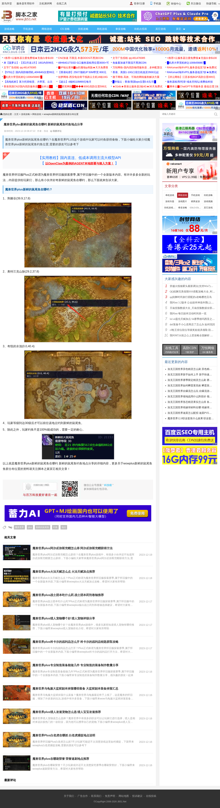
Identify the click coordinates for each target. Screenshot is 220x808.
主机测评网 (45, 3)
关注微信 (196, 3)
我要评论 (56, 131)
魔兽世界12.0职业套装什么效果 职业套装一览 (193, 418)
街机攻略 (83, 28)
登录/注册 (139, 3)
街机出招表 (140, 28)
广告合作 (83, 795)
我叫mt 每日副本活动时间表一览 (188, 313)
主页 (16, 114)
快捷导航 (213, 3)
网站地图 (124, 795)
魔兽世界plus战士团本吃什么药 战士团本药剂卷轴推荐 (68, 595)
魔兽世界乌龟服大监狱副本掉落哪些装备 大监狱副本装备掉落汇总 (75, 688)
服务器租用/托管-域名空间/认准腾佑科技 (190, 81)
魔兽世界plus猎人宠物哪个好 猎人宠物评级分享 (63, 618)
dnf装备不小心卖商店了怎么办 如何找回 (192, 324)
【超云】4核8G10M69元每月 (74, 81)
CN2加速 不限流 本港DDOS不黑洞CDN (80, 57)
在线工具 (61, 3)
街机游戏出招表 (169, 207)
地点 (64, 527)
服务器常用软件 (25, 3)
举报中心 (176, 3)
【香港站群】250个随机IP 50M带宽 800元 (82, 72)
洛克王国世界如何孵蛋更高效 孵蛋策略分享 (192, 385)
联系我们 (96, 795)
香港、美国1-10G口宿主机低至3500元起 (136, 72)
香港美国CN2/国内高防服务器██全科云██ (28, 86)
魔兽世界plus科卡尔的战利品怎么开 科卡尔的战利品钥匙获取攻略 (75, 641)
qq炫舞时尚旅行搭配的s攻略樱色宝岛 (191, 297)
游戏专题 (169, 201)
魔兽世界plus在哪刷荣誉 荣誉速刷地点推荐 (60, 758)
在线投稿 (151, 795)
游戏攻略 (9, 28)
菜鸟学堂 (7, 3)
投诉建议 (137, 795)
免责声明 (110, 795)
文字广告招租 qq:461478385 (129, 57)
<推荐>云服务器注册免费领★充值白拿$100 (29, 57)
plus (30, 527)
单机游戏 (102, 28)
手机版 (157, 3)
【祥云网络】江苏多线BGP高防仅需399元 (191, 76)
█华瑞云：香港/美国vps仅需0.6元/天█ (134, 81)
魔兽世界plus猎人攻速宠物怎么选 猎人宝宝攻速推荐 (66, 712)
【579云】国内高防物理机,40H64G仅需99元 (29, 72)
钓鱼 (55, 527)
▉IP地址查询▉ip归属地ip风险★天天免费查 (83, 67)
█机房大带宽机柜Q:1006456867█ (186, 62)
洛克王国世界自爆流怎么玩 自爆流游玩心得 (192, 391)
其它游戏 (160, 28)
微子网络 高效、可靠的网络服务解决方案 (136, 76)
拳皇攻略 (120, 28)
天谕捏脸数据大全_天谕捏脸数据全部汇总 (193, 308)
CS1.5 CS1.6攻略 (195, 207)
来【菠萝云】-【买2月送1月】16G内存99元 (29, 62)
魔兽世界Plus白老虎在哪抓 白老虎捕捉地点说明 (63, 735)
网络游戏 (47, 28)
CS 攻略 (65, 28)
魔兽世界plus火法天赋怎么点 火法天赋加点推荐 (63, 571)
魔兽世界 (19, 527)
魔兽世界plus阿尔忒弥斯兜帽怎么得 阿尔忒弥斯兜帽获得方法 (72, 548)
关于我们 (69, 795)
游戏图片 (182, 201)
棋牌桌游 (195, 201)
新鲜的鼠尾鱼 (42, 527)
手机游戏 (28, 28)
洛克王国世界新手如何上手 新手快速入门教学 (194, 374)
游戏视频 (208, 201)
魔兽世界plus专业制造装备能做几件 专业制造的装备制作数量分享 (75, 665)
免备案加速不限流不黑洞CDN (129, 62)
